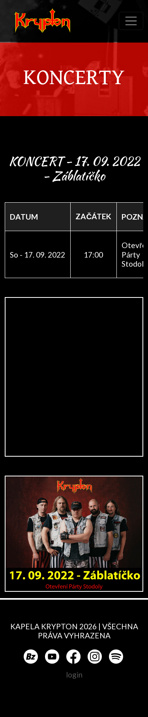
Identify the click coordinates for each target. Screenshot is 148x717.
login (74, 674)
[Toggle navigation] (131, 21)
